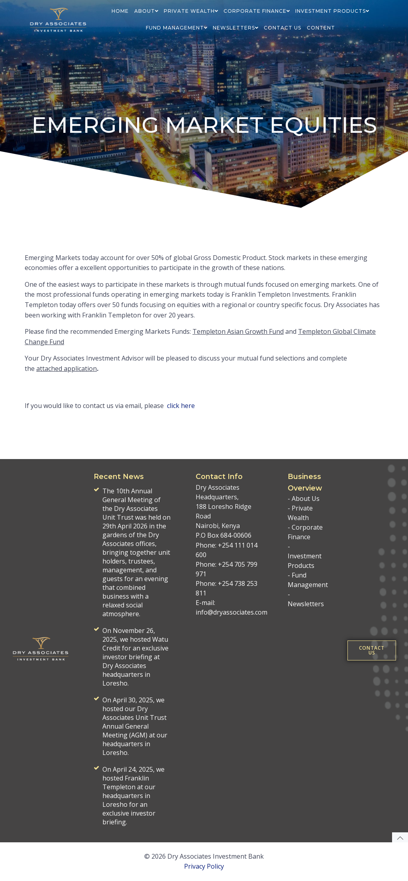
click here (181, 405)
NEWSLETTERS (235, 28)
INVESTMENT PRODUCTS (332, 11)
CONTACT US (282, 28)
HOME (120, 11)
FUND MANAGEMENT (176, 28)
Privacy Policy (204, 866)
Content (321, 28)
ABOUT (146, 11)
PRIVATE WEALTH (191, 11)
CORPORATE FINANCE (257, 11)
